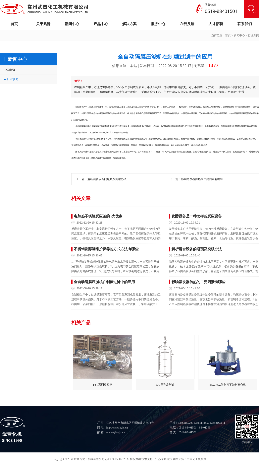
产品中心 (101, 24)
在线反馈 (187, 24)
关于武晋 (43, 24)
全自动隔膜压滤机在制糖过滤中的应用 (104, 282)
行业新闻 (253, 35)
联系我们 (244, 24)
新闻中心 (72, 24)
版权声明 (135, 459)
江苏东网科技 (163, 459)
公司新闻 (10, 69)
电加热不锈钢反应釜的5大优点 (98, 216)
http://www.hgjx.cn (117, 427)
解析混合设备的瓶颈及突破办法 (107, 179)
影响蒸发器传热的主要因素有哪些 (202, 179)
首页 (14, 24)
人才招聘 (216, 24)
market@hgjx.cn (115, 432)
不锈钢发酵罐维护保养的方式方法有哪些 (106, 249)
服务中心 (158, 24)
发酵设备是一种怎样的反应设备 (197, 216)
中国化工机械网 (196, 459)
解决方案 (129, 24)
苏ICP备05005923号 (117, 459)
